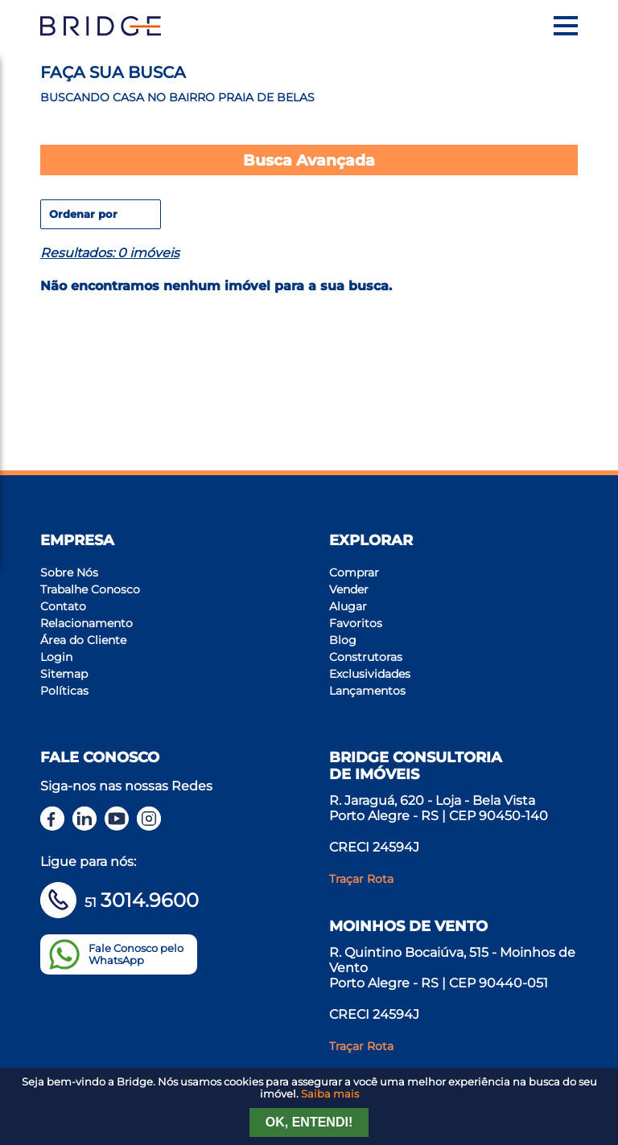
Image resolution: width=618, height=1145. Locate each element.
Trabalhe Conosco (90, 589)
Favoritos (355, 623)
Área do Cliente (83, 640)
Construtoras (365, 657)
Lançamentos (367, 690)
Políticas (64, 690)
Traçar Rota (361, 879)
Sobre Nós (69, 572)
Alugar (348, 606)
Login (56, 657)
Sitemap (64, 674)
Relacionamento (86, 623)
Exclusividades (369, 674)
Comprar (354, 572)
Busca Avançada (309, 160)
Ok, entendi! (309, 1122)
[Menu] (566, 25)
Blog (342, 640)
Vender (349, 589)
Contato (63, 606)
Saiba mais (330, 1094)
